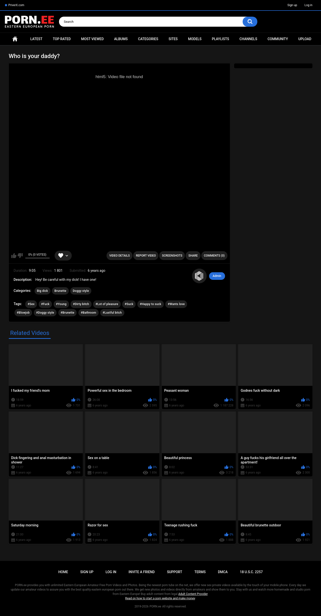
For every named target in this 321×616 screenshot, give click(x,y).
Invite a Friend (142, 572)
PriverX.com (16, 5)
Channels (248, 39)
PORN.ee (155, 606)
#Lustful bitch (112, 312)
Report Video (146, 255)
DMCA (223, 572)
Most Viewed (92, 39)
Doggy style (81, 291)
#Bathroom (88, 312)
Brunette (60, 291)
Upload (304, 39)
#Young (61, 304)
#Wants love (176, 304)
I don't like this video (20, 255)
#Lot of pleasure (106, 304)
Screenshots (172, 255)
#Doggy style (45, 312)
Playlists (220, 39)
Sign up (292, 5)
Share (193, 255)
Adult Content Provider (193, 594)
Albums (121, 39)
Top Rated (62, 39)
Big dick (42, 291)
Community (278, 39)
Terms (200, 572)
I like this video (13, 255)
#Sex (31, 304)
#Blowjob (23, 312)
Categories (148, 39)
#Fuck (45, 304)
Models (195, 39)
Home (15, 39)
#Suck (129, 304)
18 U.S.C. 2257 (251, 572)
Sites (173, 39)
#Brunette (67, 312)
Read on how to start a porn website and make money (160, 598)
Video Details (119, 255)
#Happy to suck (150, 304)
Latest (36, 39)
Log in (308, 5)
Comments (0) (214, 255)
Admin (217, 276)
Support (174, 572)
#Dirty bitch (81, 304)
